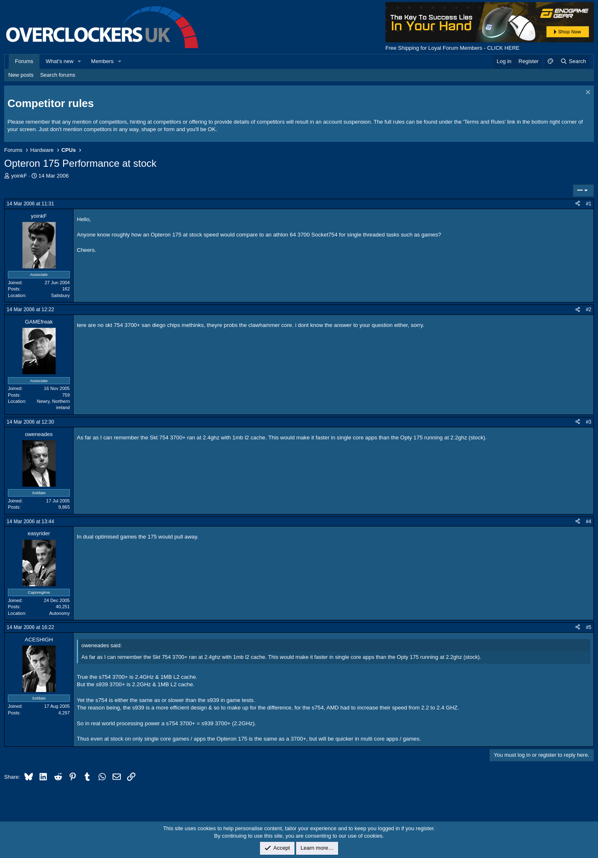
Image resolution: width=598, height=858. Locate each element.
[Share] (577, 204)
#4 (588, 521)
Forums (24, 61)
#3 (588, 422)
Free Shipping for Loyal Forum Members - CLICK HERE (452, 48)
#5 (588, 627)
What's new (60, 61)
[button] (79, 61)
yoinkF (19, 176)
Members (102, 61)
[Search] (572, 61)
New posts (21, 75)
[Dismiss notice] (587, 93)
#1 (588, 204)
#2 (588, 309)
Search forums (58, 75)
